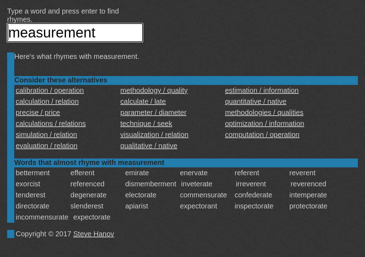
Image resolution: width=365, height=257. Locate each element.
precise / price (38, 112)
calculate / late (143, 101)
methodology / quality (154, 90)
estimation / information (262, 90)
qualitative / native (149, 146)
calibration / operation (50, 90)
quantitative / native (255, 101)
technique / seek (146, 123)
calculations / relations (51, 123)
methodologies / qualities (264, 112)
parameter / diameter (153, 112)
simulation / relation (46, 134)
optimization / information (264, 123)
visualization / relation (154, 134)
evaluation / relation (46, 146)
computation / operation (262, 134)
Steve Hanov (93, 234)
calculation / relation (47, 101)
